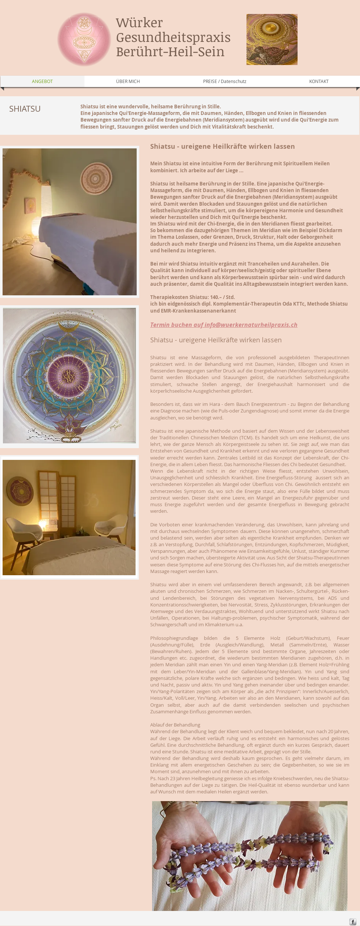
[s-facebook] (352, 921)
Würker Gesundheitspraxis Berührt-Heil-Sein (173, 36)
